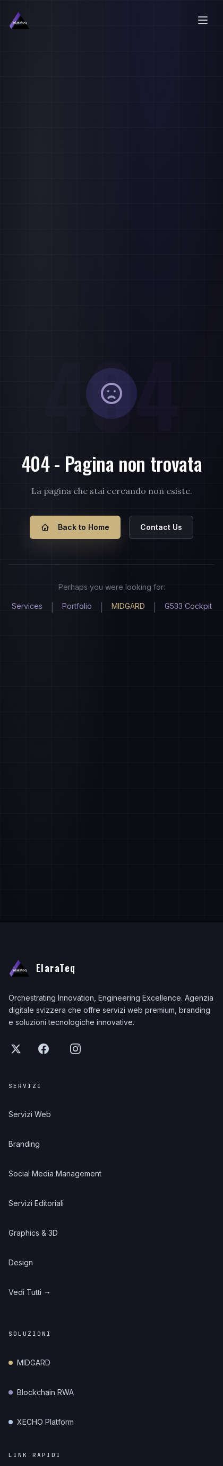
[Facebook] (43, 1048)
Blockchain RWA (41, 1392)
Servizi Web (29, 1114)
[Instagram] (75, 1048)
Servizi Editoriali (36, 1203)
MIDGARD (128, 605)
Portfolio (77, 605)
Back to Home (75, 527)
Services (27, 605)
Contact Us (161, 527)
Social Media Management (54, 1173)
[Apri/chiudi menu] (203, 20)
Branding (24, 1143)
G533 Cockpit (188, 605)
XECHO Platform (41, 1421)
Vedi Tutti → (29, 1292)
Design (20, 1262)
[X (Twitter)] (16, 1048)
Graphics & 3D (33, 1232)
